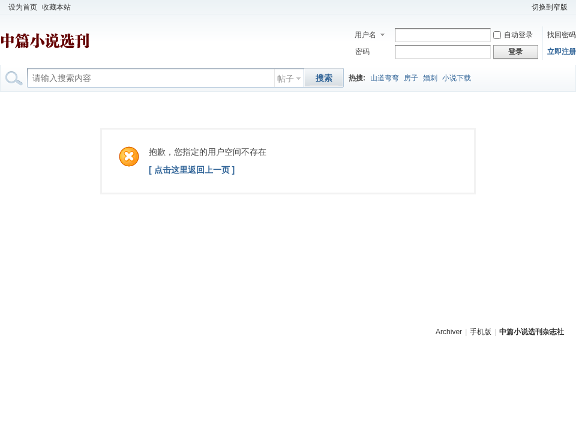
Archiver (449, 332)
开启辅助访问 (523, 7)
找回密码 (561, 35)
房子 (411, 78)
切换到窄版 (550, 7)
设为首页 (22, 7)
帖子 (285, 78)
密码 (362, 51)
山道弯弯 (384, 78)
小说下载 (456, 78)
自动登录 (513, 35)
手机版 (480, 332)
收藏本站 (56, 7)
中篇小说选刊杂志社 (531, 332)
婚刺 (430, 78)
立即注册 (561, 51)
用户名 (365, 35)
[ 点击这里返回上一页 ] (192, 170)
